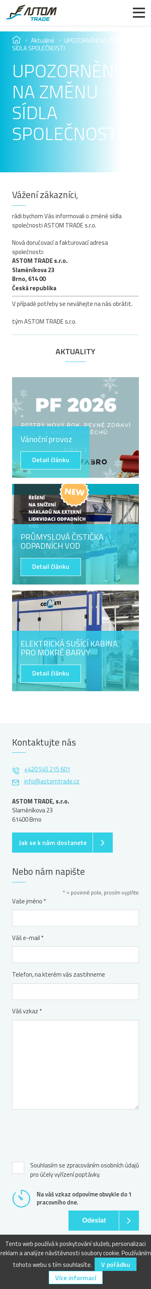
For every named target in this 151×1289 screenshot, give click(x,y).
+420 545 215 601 (47, 769)
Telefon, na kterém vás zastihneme (58, 974)
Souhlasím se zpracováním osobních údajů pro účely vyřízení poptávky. (84, 1170)
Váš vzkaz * (27, 1011)
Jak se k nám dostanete (53, 842)
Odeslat (94, 1220)
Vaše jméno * (29, 901)
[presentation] (73, 1133)
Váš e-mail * (27, 938)
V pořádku (115, 1264)
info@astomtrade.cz (51, 781)
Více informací (75, 1278)
